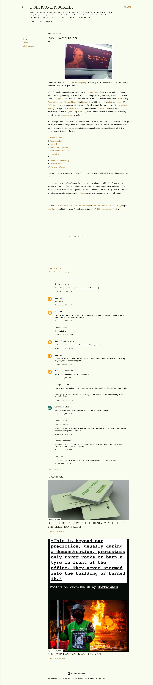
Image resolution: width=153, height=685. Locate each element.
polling (83, 183)
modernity (59, 327)
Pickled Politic (86, 102)
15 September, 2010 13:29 (63, 450)
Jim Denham (60, 284)
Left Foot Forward (66, 115)
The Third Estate (56, 164)
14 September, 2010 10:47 (63, 364)
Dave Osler (104, 109)
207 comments (58, 531)
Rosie (57, 457)
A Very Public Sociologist (59, 151)
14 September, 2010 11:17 (63, 378)
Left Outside (52, 209)
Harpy (100, 102)
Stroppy (90, 92)
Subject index (44, 22)
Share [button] (23, 33)
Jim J (71, 112)
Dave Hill (120, 99)
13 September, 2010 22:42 (64, 291)
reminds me (55, 183)
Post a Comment (54, 469)
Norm (117, 92)
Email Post (57, 268)
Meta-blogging (27, 46)
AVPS (80, 112)
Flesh (106, 173)
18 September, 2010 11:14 (63, 464)
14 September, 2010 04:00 (64, 334)
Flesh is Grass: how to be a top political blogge (73, 206)
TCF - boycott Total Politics (107, 209)
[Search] (128, 7)
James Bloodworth (63, 341)
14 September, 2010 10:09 (64, 348)
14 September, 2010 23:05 (64, 400)
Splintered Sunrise (114, 102)
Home (33, 22)
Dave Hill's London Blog (59, 160)
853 (51, 157)
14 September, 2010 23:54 (64, 414)
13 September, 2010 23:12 (63, 321)
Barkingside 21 (53, 105)
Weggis (58, 99)
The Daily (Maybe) (58, 167)
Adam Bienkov (53, 102)
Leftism (24, 43)
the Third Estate (75, 109)
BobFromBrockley (51, 7)
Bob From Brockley (57, 138)
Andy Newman (81, 193)
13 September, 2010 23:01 (63, 305)
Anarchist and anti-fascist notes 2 (75, 654)
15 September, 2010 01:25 (63, 434)
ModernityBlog (55, 154)
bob (56, 298)
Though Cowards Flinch (59, 147)
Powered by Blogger (76, 673)
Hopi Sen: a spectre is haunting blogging (108, 206)
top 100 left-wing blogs (77, 82)
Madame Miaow (70, 102)
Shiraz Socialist (56, 141)
